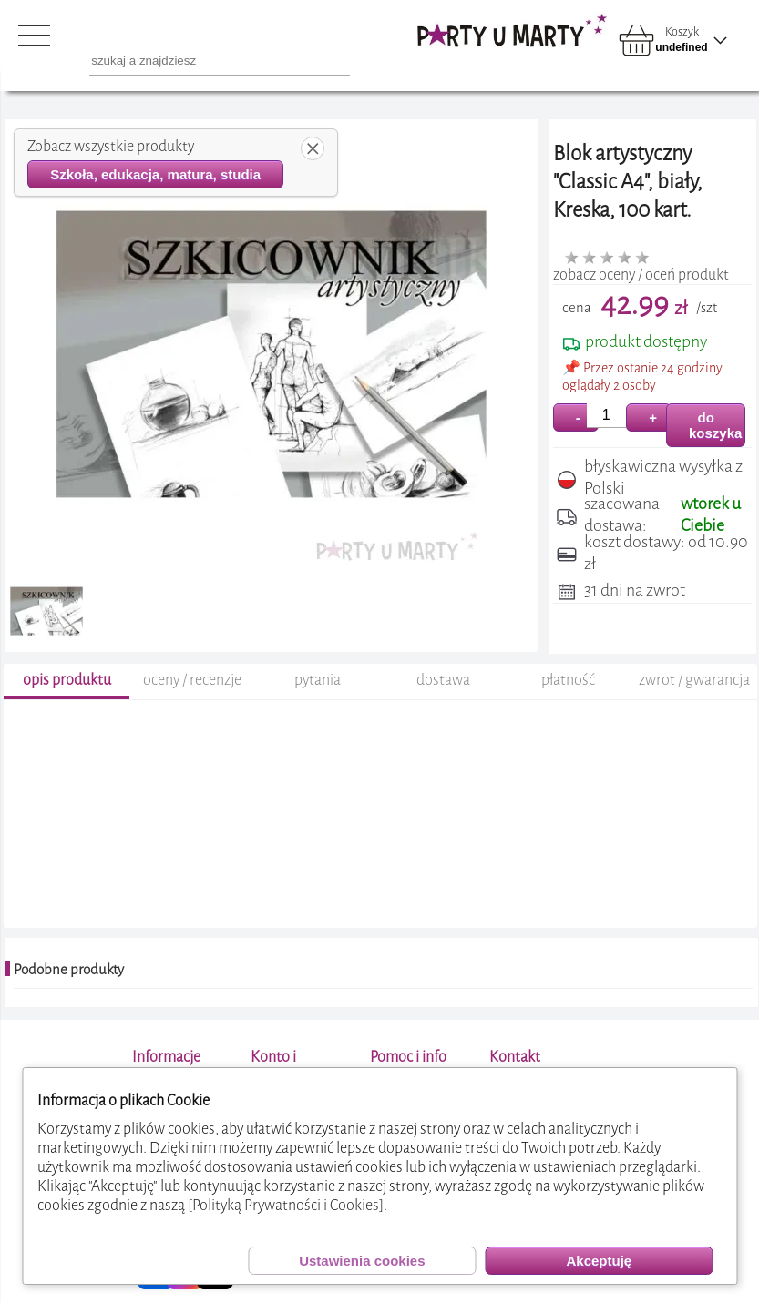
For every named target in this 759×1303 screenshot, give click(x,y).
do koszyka (715, 425)
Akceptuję (598, 1260)
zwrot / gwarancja (694, 679)
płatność (568, 679)
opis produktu (67, 679)
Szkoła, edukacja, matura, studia (155, 174)
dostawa (443, 679)
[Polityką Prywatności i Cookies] (286, 1205)
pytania (317, 679)
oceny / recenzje (192, 679)
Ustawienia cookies (362, 1260)
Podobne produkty (69, 970)
